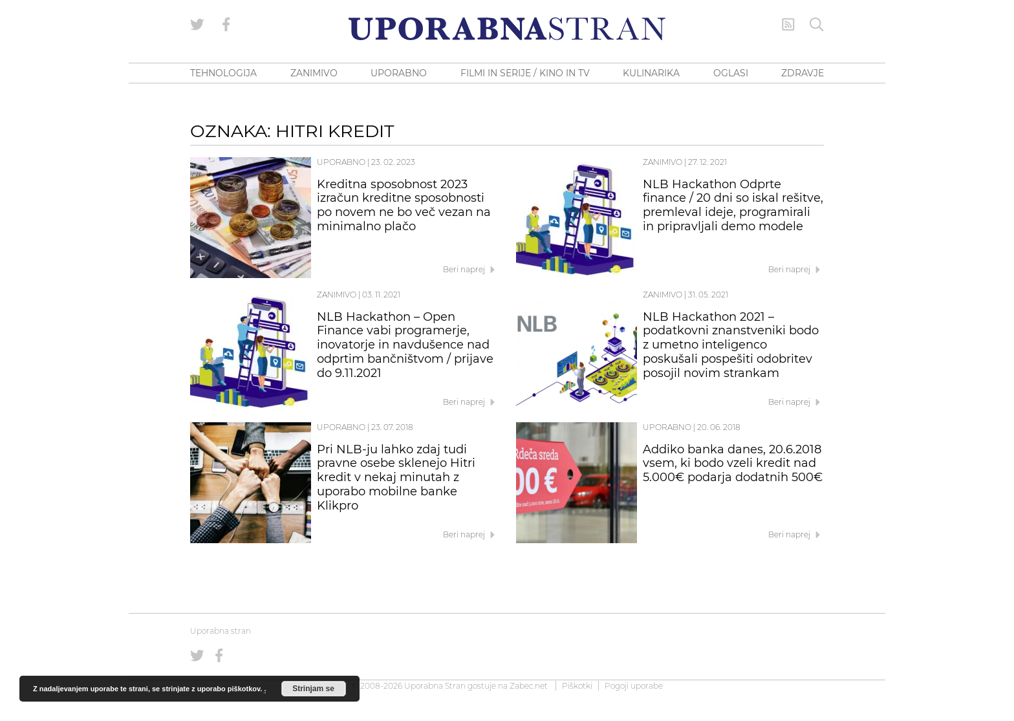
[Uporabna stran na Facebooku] (226, 24)
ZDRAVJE (802, 73)
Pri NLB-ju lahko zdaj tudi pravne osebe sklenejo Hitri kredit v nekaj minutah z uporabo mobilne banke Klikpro (396, 477)
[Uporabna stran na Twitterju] (197, 24)
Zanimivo (662, 162)
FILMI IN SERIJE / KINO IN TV (525, 73)
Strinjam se (313, 688)
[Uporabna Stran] (507, 28)
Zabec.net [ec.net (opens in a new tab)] (529, 686)
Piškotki (577, 686)
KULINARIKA (651, 73)
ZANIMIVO (314, 73)
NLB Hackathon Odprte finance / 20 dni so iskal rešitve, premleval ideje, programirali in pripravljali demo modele (733, 205)
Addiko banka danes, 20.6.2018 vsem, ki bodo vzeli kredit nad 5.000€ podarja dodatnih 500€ (733, 463)
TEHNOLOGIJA (223, 73)
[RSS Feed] (788, 24)
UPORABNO (399, 73)
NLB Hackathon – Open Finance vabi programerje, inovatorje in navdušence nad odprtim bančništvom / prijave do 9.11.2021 (405, 345)
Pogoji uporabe (634, 686)
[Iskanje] (817, 24)
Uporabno (341, 162)
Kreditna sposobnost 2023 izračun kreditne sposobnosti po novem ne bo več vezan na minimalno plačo (404, 205)
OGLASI (730, 73)
